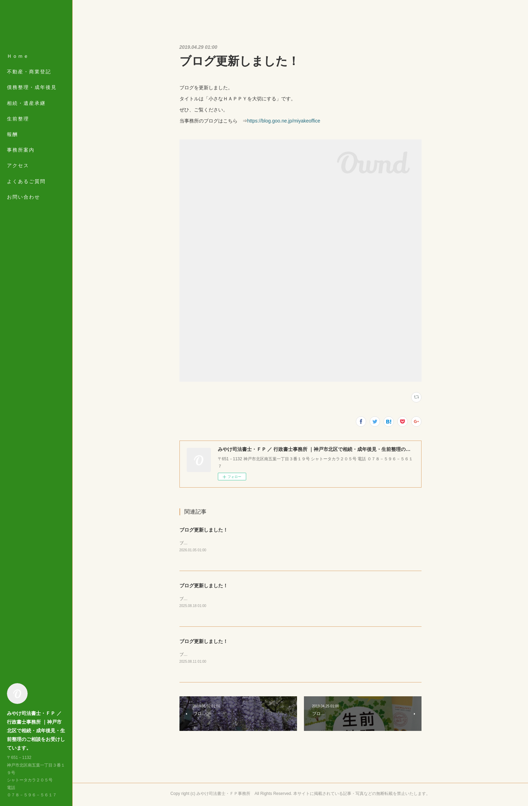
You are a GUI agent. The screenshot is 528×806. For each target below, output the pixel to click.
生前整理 (18, 118)
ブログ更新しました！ (203, 530)
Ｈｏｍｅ (18, 56)
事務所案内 (21, 150)
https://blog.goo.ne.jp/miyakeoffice (283, 121)
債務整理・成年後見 (32, 87)
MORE (15, 165)
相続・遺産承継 (26, 103)
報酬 (12, 134)
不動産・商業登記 (29, 71)
